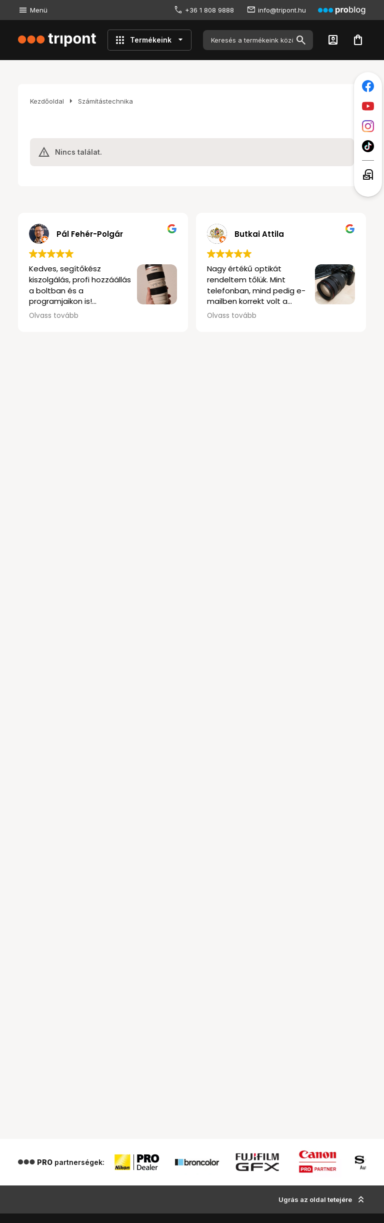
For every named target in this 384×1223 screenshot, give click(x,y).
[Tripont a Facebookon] (368, 86)
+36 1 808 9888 (209, 10)
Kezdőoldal (47, 101)
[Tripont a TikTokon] (368, 146)
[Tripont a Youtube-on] (368, 106)
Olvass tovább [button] (53, 315)
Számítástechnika (105, 101)
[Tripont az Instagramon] (368, 126)
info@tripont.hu (282, 10)
